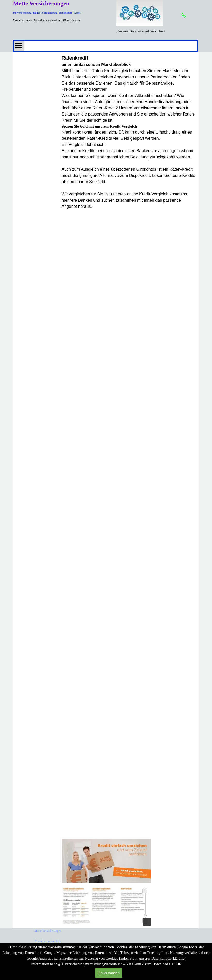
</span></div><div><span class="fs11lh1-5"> (129, 525)
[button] (184, 15)
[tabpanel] (141, 31)
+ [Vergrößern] (145, 891)
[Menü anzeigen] (19, 46)
